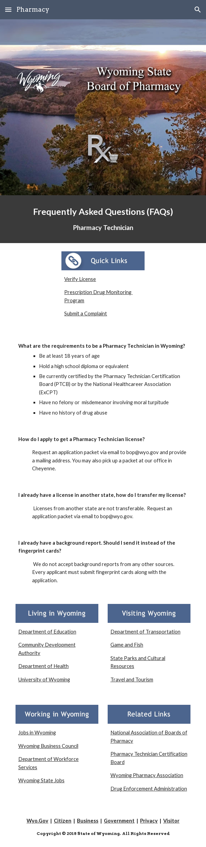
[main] (103, 219)
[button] (8, 9)
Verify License (80, 279)
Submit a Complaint (85, 313)
